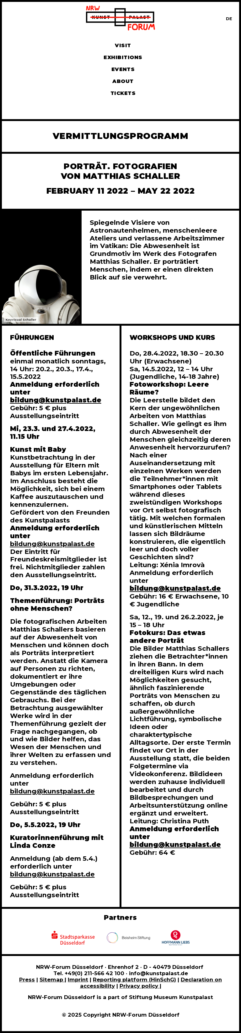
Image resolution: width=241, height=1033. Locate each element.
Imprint (78, 979)
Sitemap (52, 979)
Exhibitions (123, 57)
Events (123, 69)
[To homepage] (120, 19)
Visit (123, 45)
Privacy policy (140, 986)
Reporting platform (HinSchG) (134, 979)
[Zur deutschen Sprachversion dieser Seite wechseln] (229, 18)
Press (27, 979)
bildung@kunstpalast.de (52, 544)
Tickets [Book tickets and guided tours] (123, 93)
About (122, 81)
